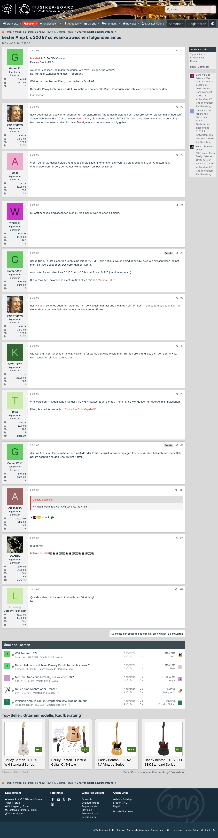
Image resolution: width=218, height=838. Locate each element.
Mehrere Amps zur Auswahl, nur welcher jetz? (44, 677)
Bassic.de (87, 799)
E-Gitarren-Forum (31, 799)
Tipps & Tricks (197, 54)
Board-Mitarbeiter (199, 66)
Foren (30, 23)
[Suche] (190, 9)
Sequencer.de (89, 806)
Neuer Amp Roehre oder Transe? (36, 689)
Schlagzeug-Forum (17, 806)
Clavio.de (87, 809)
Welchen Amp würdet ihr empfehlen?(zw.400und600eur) (51, 701)
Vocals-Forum (14, 813)
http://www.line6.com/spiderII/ (77, 409)
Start (207, 830)
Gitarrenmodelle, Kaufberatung (55, 668)
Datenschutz (157, 830)
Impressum (177, 830)
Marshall (35, 58)
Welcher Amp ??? (26, 653)
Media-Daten (191, 830)
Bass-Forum (12, 802)
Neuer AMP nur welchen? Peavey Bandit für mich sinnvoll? (52, 665)
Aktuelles (73, 23)
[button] (20, 23)
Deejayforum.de (90, 802)
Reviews (131, 23)
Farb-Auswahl (102, 830)
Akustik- (11, 799)
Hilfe (168, 830)
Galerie (92, 23)
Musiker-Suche (154, 23)
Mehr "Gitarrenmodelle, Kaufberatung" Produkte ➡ (153, 772)
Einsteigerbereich (56, 704)
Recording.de (89, 817)
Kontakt (120, 830)
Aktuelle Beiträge (122, 799)
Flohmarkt (111, 23)
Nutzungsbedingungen (138, 830)
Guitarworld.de (90, 813)
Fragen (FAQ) (197, 57)
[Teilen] (177, 51)
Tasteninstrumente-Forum (21, 809)
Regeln (194, 61)
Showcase (51, 23)
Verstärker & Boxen (51, 657)
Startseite (12, 23)
